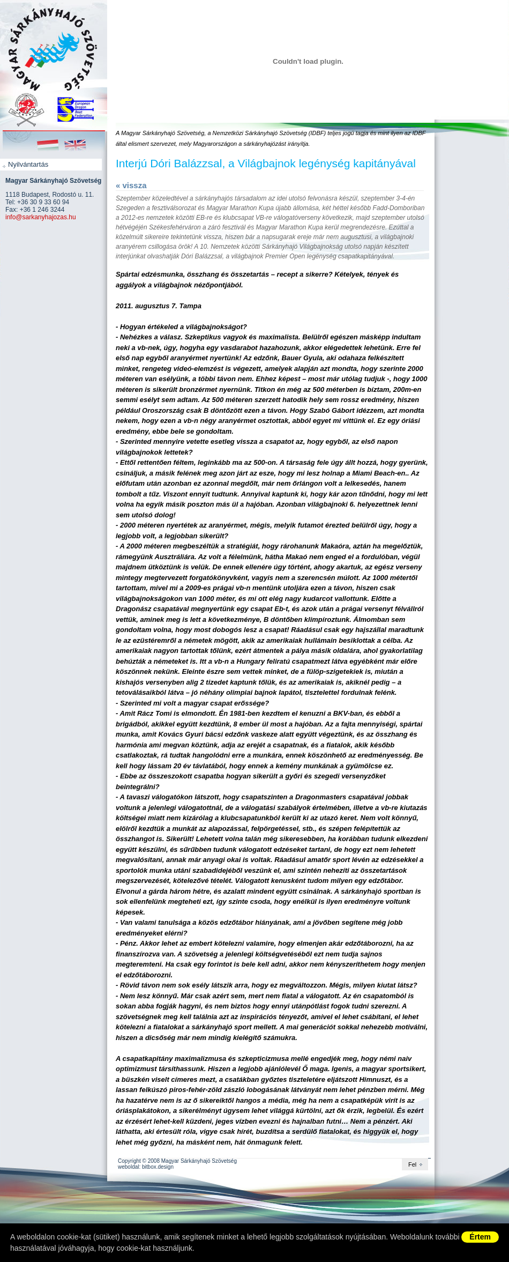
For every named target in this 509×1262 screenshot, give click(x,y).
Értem (480, 1237)
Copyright (129, 1161)
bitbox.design (158, 1167)
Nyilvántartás (28, 164)
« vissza (131, 185)
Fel (412, 1164)
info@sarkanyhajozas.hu (40, 217)
